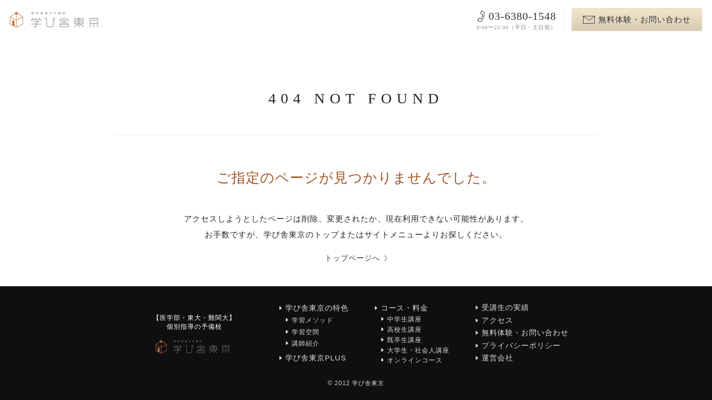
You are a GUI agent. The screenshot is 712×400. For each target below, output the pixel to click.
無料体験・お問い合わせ (637, 19)
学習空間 (305, 332)
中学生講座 (404, 319)
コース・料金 (404, 308)
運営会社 (497, 358)
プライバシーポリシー (521, 345)
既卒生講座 (404, 340)
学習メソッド (312, 320)
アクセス (497, 320)
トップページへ (356, 258)
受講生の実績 (505, 308)
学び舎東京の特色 (317, 308)
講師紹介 (305, 343)
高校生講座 (404, 329)
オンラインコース (415, 360)
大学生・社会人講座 (418, 350)
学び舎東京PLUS (315, 358)
